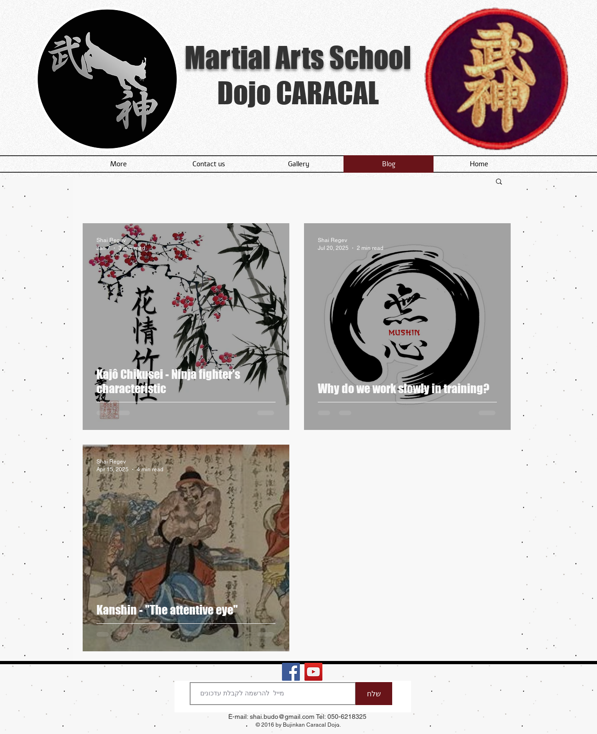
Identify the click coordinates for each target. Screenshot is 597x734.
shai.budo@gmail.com (282, 716)
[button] (499, 182)
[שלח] (373, 693)
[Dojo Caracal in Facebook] (291, 672)
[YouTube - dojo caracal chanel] (313, 672)
